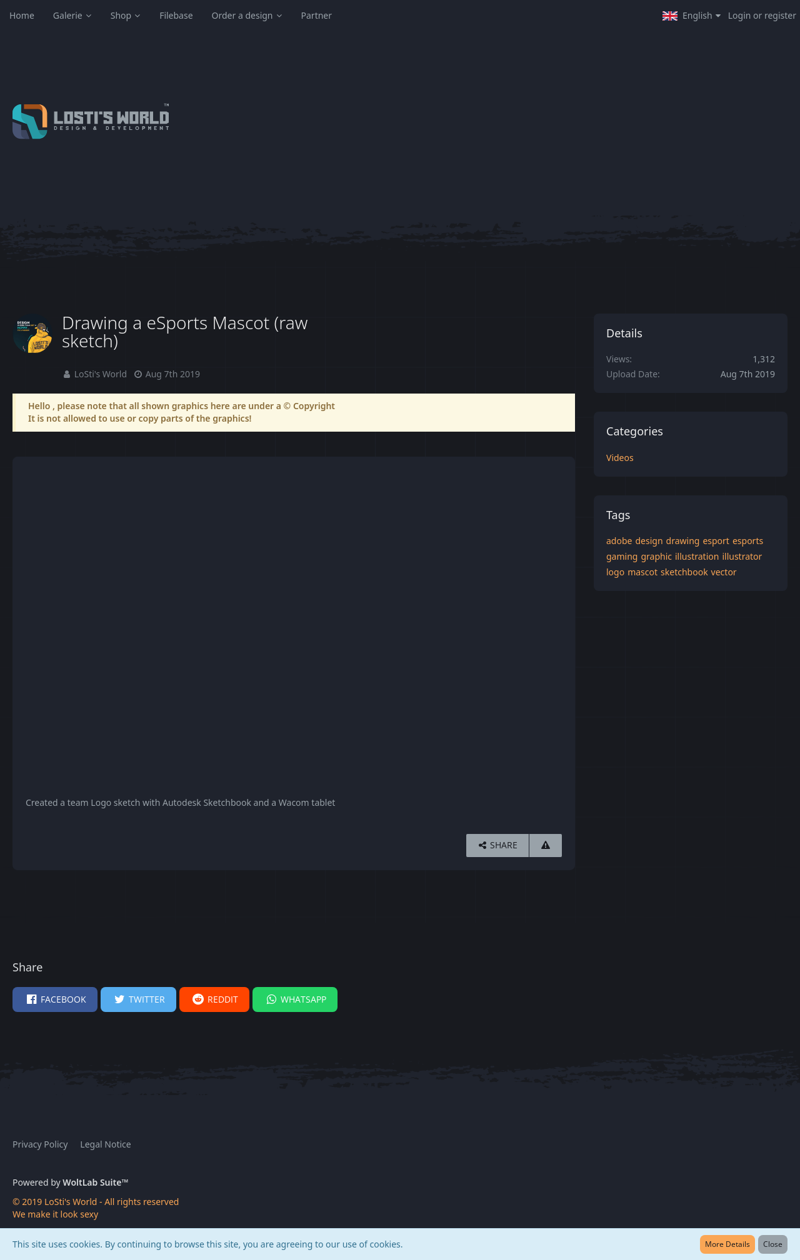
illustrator (742, 556)
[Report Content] (545, 845)
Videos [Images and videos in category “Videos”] (620, 458)
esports (747, 541)
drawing (683, 541)
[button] (691, 15)
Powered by (70, 1182)
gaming (622, 556)
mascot (643, 572)
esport (715, 541)
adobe (619, 541)
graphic (656, 556)
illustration (697, 556)
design (648, 541)
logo (615, 572)
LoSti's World (100, 374)
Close (772, 1244)
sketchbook (684, 572)
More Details (727, 1244)
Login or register (762, 15)
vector (724, 572)
